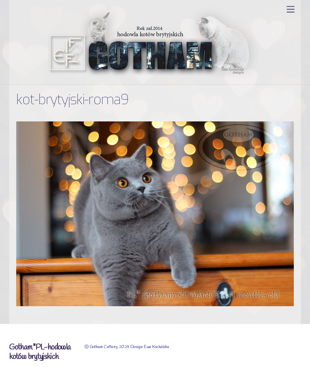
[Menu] (291, 9)
